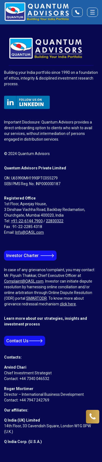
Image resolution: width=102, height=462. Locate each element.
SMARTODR (36, 298)
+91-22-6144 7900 (27, 221)
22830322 (54, 221)
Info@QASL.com (29, 232)
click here (68, 304)
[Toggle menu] (92, 12)
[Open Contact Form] (77, 12)
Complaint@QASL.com (24, 281)
